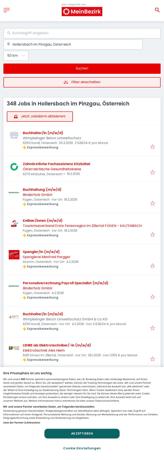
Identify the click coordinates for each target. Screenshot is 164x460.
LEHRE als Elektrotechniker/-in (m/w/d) (57, 345)
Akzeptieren (82, 433)
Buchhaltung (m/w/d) (42, 189)
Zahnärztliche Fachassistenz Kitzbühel (56, 163)
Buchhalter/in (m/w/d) (43, 132)
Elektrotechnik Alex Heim (44, 350)
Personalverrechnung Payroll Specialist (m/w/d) (65, 283)
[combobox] (82, 33)
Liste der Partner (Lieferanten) (21, 422)
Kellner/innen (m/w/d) (43, 220)
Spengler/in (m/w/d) (41, 251)
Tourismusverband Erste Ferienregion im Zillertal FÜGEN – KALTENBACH (82, 225)
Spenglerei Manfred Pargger (46, 256)
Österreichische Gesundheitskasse (52, 169)
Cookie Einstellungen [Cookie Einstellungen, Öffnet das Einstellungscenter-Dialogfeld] (82, 448)
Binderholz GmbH (37, 194)
